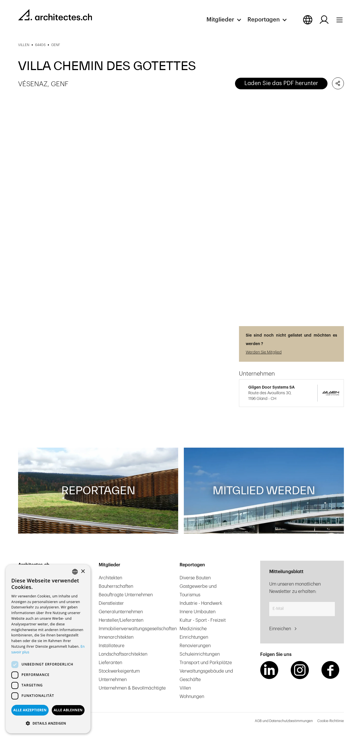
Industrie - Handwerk (201, 603)
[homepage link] (55, 14)
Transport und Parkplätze (206, 662)
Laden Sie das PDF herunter (281, 83)
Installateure (111, 645)
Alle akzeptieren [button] (30, 710)
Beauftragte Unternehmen (126, 595)
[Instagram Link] (300, 670)
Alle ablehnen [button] (68, 710)
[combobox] (75, 572)
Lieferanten (110, 662)
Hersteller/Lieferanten (121, 620)
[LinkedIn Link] (269, 670)
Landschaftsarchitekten (123, 654)
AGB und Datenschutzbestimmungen (284, 721)
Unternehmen (113, 679)
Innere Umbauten (198, 612)
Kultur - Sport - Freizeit (203, 620)
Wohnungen (192, 696)
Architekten (110, 578)
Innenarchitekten (116, 637)
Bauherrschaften (116, 586)
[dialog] (48, 649)
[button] (226, 20)
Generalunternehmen (121, 612)
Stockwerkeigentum (119, 671)
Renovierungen (195, 645)
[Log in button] (324, 20)
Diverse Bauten (195, 578)
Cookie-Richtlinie (330, 721)
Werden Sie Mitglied (264, 352)
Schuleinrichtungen (200, 654)
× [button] (83, 571)
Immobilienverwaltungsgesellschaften (138, 629)
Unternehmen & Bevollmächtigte (132, 688)
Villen (185, 688)
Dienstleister (111, 603)
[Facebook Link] (330, 670)
